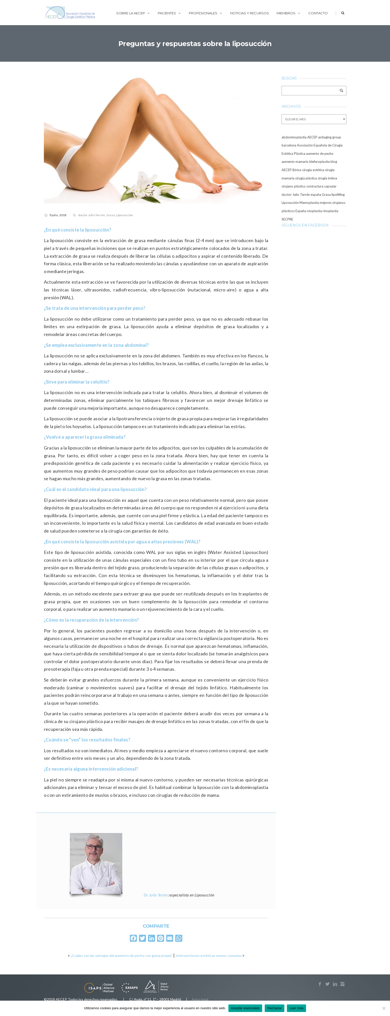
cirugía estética (313, 170)
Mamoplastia (309, 203)
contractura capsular (321, 186)
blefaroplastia (319, 162)
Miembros (289, 13)
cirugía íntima (327, 178)
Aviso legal (200, 999)
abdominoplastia (294, 137)
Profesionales (206, 13)
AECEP (312, 137)
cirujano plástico (294, 186)
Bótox (297, 170)
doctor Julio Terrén (91, 215)
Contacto (318, 13)
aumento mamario (295, 162)
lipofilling (338, 195)
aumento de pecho (320, 154)
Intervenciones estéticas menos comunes (208, 955)
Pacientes (169, 13)
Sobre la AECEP (133, 13)
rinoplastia (330, 211)
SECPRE (287, 219)
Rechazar (274, 1008)
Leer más (296, 1008)
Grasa (110, 215)
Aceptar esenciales (245, 1008)
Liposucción (124, 215)
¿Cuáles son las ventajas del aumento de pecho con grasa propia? (121, 955)
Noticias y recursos (249, 13)
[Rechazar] (383, 1008)
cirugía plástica (306, 178)
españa (316, 195)
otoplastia (314, 211)
